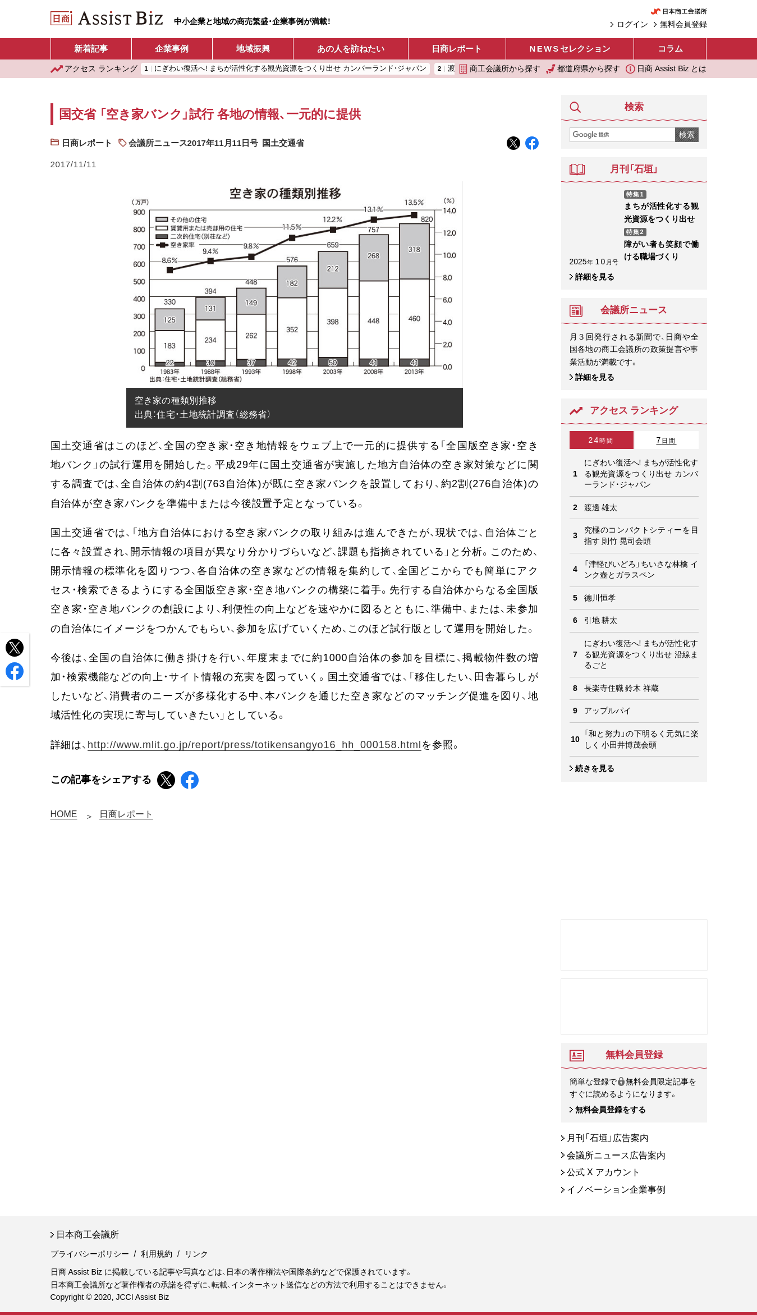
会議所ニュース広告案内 (616, 1155)
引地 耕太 (601, 620)
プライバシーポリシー (90, 1253)
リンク (196, 1253)
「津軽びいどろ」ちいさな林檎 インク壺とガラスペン (641, 570)
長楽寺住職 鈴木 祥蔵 (621, 688)
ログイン (632, 24)
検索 (687, 134)
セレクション (570, 49)
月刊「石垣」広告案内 (608, 1138)
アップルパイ (607, 710)
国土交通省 (283, 143)
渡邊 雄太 (601, 507)
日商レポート (457, 48)
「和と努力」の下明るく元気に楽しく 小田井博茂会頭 (641, 739)
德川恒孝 (600, 597)
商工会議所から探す (499, 69)
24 (601, 440)
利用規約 (156, 1253)
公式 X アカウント (604, 1172)
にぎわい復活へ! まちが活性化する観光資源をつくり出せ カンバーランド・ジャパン (290, 68)
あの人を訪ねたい (350, 48)
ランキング (94, 68)
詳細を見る (594, 276)
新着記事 (91, 48)
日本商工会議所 (87, 1235)
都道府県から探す (583, 69)
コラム (670, 48)
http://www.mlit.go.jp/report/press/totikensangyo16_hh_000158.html (254, 744)
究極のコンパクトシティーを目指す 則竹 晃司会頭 (641, 535)
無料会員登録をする (610, 1109)
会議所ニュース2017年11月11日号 (194, 143)
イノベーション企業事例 (616, 1189)
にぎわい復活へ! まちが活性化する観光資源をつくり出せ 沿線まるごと (641, 654)
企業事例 (172, 48)
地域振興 (253, 48)
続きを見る (594, 768)
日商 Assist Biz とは (666, 69)
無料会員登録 (683, 24)
